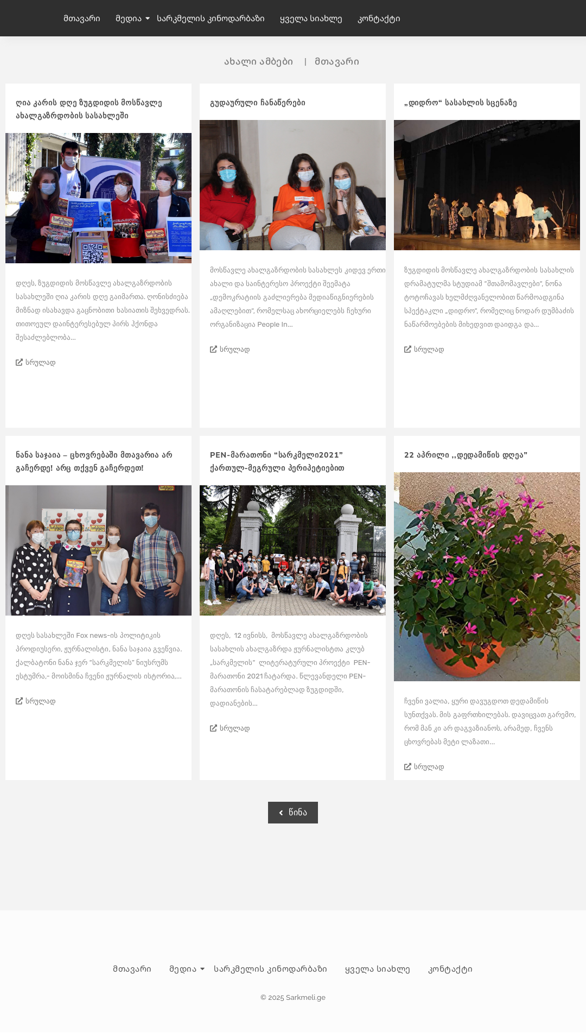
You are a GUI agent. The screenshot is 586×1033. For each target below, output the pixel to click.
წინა (293, 812)
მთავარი (81, 17)
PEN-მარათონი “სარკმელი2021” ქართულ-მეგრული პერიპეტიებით (277, 461)
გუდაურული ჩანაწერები (257, 103)
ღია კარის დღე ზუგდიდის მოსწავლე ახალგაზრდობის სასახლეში (89, 109)
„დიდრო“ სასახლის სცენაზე (460, 103)
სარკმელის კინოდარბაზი (211, 17)
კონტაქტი (379, 17)
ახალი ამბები (259, 61)
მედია (130, 17)
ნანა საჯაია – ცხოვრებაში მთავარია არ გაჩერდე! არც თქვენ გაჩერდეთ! (94, 461)
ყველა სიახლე (311, 17)
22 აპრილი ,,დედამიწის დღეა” (466, 455)
